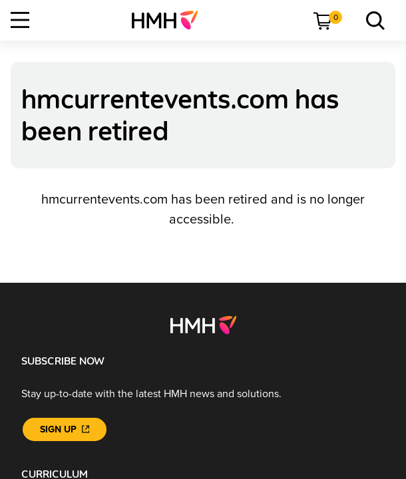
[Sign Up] (64, 429)
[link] (170, 20)
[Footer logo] (203, 324)
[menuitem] (170, 20)
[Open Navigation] (20, 20)
